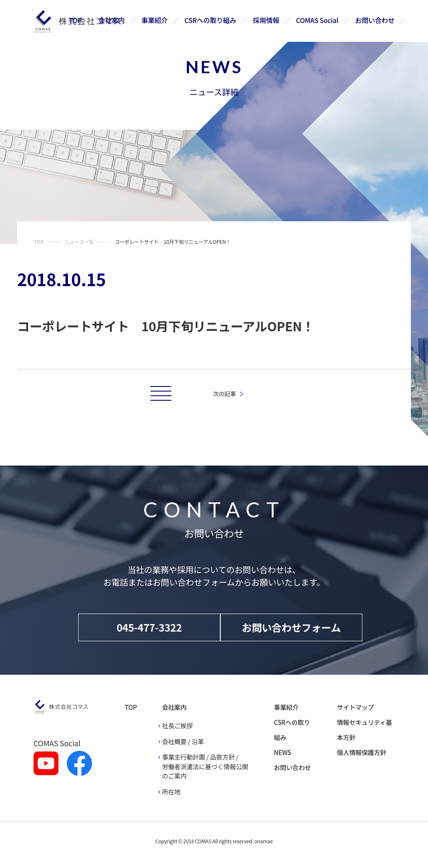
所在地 (171, 791)
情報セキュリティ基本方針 (364, 730)
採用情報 (266, 20)
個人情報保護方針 (361, 752)
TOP (75, 20)
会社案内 (112, 20)
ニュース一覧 (79, 241)
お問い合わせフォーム (291, 627)
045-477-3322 (149, 627)
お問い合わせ (375, 20)
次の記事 (224, 393)
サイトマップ (355, 707)
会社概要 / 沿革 (183, 741)
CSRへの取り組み (211, 20)
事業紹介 (155, 20)
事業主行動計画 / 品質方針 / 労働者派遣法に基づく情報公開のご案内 (205, 766)
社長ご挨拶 (177, 725)
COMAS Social (317, 20)
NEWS (282, 752)
